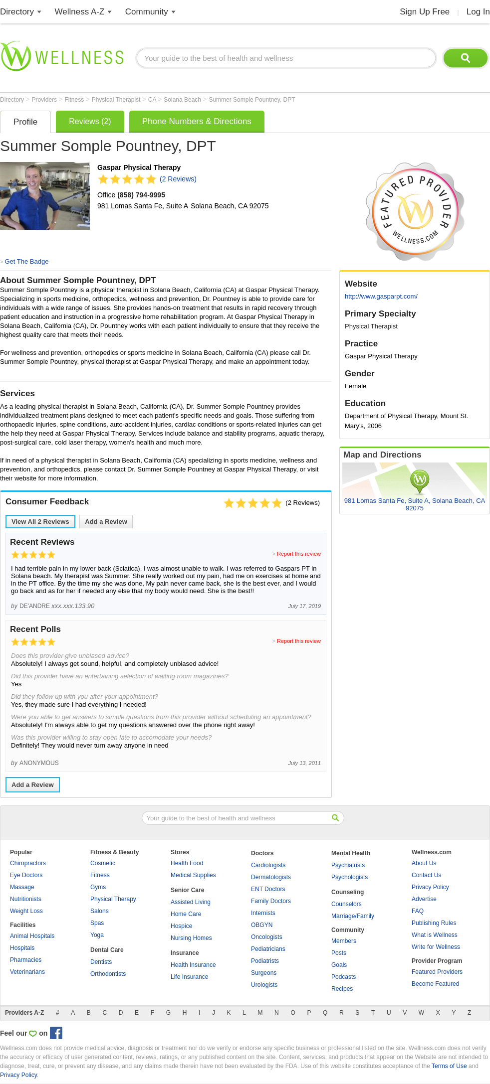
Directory (17, 11)
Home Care (186, 914)
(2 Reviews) (178, 179)
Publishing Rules (434, 923)
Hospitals (22, 947)
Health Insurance (193, 964)
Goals (339, 964)
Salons (99, 911)
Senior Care (187, 890)
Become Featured (435, 983)
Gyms (98, 887)
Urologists (264, 984)
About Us (424, 863)
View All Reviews (40, 521)
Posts (338, 952)
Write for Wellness (436, 946)
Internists (263, 913)
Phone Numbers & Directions (196, 121)
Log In (478, 11)
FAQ (418, 911)
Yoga (97, 934)
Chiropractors (28, 863)
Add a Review (106, 521)
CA (153, 99)
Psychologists (349, 877)
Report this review (299, 554)
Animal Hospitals (32, 935)
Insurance (185, 952)
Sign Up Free (425, 11)
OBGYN (261, 925)
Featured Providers (437, 971)
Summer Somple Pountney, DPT (252, 99)
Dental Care (107, 949)
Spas (97, 923)
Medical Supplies (193, 875)
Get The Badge (26, 261)
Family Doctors (271, 901)
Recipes (342, 988)
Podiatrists (265, 960)
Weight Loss (26, 911)
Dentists (101, 961)
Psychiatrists (348, 865)
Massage (22, 887)
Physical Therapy (113, 899)
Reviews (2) (90, 121)
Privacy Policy (430, 887)
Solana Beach (183, 99)
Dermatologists (271, 877)
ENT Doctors (268, 889)
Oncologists (266, 936)
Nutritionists (25, 899)
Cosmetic (102, 863)
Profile (25, 122)
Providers (44, 99)
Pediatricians (268, 948)
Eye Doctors (26, 875)
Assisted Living (191, 902)
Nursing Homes (191, 937)
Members (343, 940)
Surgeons (263, 972)
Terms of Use (449, 1066)
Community (146, 11)
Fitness (75, 99)
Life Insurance (189, 976)
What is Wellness (435, 934)
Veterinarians (27, 971)
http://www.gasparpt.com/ (381, 296)
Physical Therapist (117, 99)
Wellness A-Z (80, 11)
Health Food (187, 863)
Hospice (181, 926)
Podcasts (343, 976)
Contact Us (426, 875)
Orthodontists (108, 973)
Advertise (424, 899)
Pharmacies (25, 959)
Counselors (346, 904)
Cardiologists (268, 865)
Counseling (347, 892)
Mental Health (350, 853)
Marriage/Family (352, 916)
